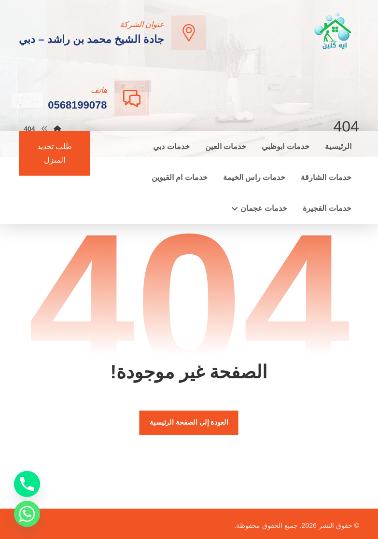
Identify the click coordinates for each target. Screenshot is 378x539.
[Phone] (27, 484)
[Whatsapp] (27, 514)
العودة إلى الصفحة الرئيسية (189, 422)
